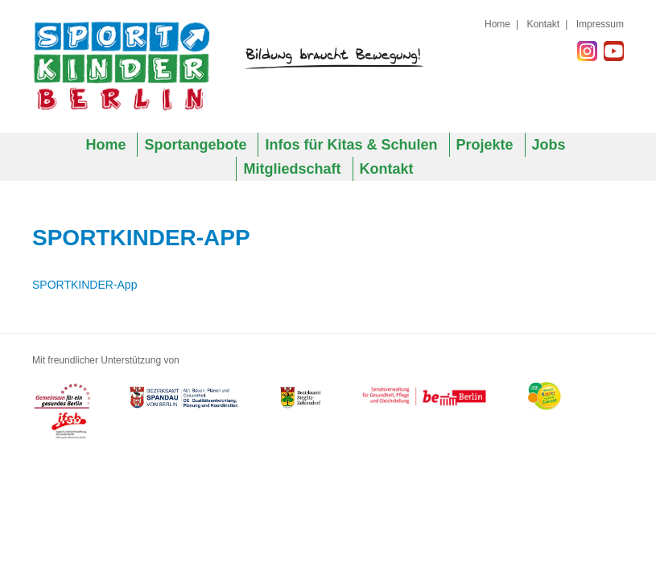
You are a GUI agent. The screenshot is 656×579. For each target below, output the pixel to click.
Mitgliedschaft (291, 169)
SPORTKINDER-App (84, 284)
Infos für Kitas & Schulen (351, 145)
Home (497, 24)
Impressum (600, 24)
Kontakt (542, 24)
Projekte (485, 145)
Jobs (549, 145)
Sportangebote (195, 145)
